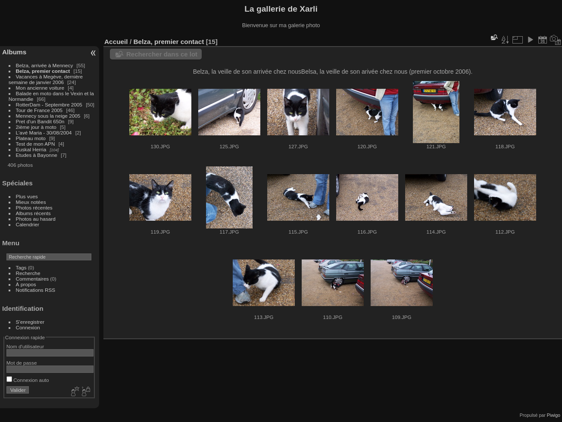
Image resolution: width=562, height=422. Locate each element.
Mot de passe (21, 363)
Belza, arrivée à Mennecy (44, 65)
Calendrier (27, 224)
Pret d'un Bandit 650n (40, 121)
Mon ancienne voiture (40, 88)
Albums (14, 52)
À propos (26, 284)
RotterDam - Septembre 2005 (49, 104)
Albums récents (33, 213)
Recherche (28, 273)
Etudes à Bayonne (36, 155)
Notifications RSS (36, 290)
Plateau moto (31, 138)
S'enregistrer (30, 322)
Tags (21, 267)
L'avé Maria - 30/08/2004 (44, 132)
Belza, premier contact (43, 71)
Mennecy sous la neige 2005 (48, 116)
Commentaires (32, 278)
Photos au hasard (36, 219)
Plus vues (27, 196)
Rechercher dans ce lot (161, 54)
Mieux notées (31, 202)
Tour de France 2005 (39, 110)
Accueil (116, 41)
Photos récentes (34, 207)
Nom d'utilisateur (25, 346)
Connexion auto (27, 380)
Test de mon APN (35, 144)
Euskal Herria (31, 149)
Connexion (28, 327)
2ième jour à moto (36, 127)
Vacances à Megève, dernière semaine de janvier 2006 (46, 79)
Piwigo (553, 415)
